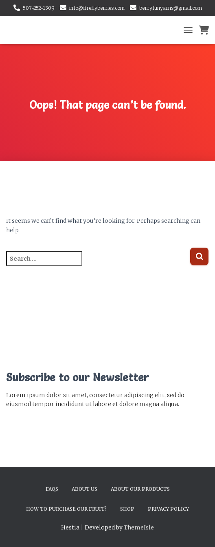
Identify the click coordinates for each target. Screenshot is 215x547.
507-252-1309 (39, 8)
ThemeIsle (139, 527)
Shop (127, 509)
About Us (84, 489)
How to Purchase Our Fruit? (66, 509)
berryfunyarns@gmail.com (170, 8)
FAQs (52, 489)
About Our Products (140, 489)
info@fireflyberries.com (97, 8)
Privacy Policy (168, 509)
